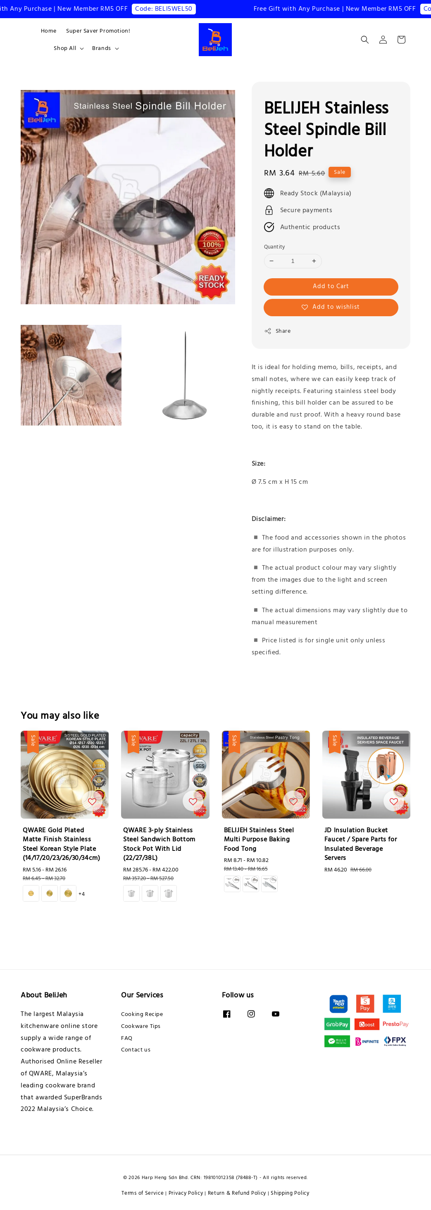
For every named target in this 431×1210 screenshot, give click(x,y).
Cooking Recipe (142, 1014)
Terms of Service (142, 1193)
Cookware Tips (141, 1026)
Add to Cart (331, 286)
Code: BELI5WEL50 (168, 8)
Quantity (274, 247)
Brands (101, 48)
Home (48, 31)
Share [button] (277, 331)
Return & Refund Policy (237, 1193)
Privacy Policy (186, 1193)
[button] (365, 40)
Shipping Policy (290, 1193)
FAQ (127, 1038)
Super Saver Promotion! (98, 31)
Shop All (65, 48)
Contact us (135, 1050)
